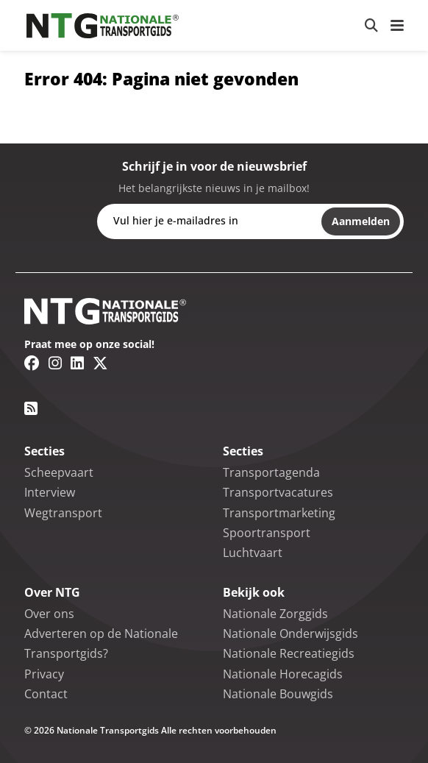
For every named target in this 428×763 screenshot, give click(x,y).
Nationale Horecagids (283, 674)
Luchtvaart (252, 552)
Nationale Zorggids (275, 614)
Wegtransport (63, 513)
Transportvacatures (278, 492)
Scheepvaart (58, 472)
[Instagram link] (55, 362)
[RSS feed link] (31, 408)
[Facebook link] (32, 362)
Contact (46, 694)
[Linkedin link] (77, 362)
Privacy (44, 674)
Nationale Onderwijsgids (290, 633)
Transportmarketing (279, 513)
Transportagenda (271, 472)
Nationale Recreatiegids (288, 653)
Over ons (49, 614)
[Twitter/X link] (100, 362)
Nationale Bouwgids (278, 694)
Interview (49, 492)
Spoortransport (266, 533)
